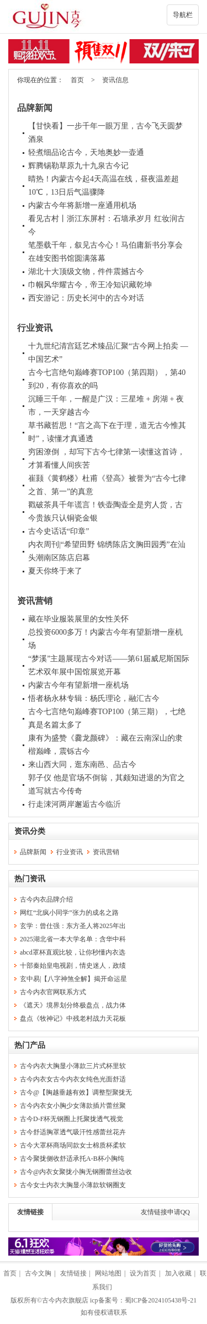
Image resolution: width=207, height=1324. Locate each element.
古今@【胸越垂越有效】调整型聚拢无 (76, 1092)
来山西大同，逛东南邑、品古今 (82, 764)
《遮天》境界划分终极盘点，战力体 (73, 1005)
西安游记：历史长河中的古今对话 (86, 298)
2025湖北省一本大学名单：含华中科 (73, 939)
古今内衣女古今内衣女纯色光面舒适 (73, 1079)
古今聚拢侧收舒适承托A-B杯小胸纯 (72, 1158)
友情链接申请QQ (165, 1212)
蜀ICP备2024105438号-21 (161, 1300)
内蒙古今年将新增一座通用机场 (82, 205)
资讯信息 (115, 80)
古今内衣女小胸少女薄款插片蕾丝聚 (73, 1105)
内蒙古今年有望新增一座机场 (78, 685)
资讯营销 (34, 600)
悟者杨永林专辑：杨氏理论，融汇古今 (94, 698)
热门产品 (29, 1045)
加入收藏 (178, 1273)
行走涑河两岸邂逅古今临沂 (74, 804)
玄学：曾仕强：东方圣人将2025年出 (73, 926)
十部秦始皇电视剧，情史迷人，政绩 (73, 965)
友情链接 (30, 1212)
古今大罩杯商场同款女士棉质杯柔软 (73, 1145)
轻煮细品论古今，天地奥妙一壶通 (86, 152)
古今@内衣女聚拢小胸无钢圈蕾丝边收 (76, 1172)
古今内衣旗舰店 (65, 1300)
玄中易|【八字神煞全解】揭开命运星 (73, 979)
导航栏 (183, 15)
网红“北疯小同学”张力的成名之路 (69, 912)
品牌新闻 (34, 107)
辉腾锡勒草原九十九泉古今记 (78, 166)
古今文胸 (38, 1273)
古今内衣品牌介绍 (46, 899)
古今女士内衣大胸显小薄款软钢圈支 (73, 1185)
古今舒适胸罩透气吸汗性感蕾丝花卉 (73, 1132)
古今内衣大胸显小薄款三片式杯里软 (73, 1066)
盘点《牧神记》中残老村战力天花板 (73, 1018)
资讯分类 (29, 831)
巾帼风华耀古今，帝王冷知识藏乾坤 (90, 285)
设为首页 (143, 1273)
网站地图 (108, 1273)
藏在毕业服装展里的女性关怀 (78, 619)
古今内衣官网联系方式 (53, 992)
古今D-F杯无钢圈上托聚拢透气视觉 (71, 1119)
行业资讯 (34, 328)
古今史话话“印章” (58, 531)
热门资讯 (29, 879)
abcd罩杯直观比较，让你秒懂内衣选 (72, 952)
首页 (77, 80)
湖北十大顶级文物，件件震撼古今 (86, 271)
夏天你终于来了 (55, 571)
